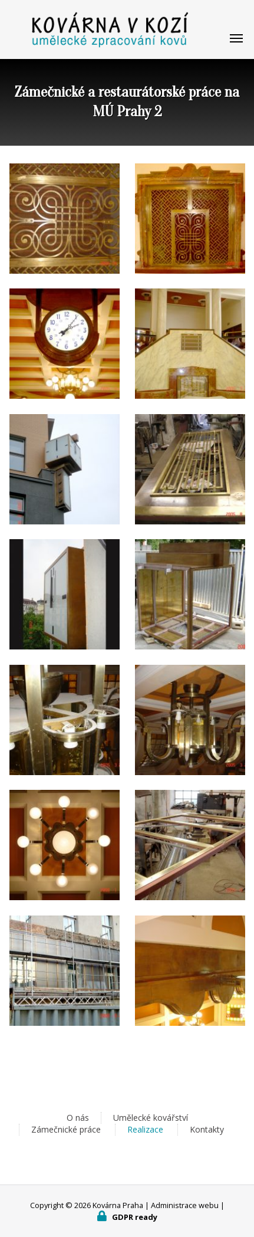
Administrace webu (185, 1205)
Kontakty (207, 1129)
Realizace (145, 1129)
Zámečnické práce (66, 1129)
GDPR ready (134, 1217)
